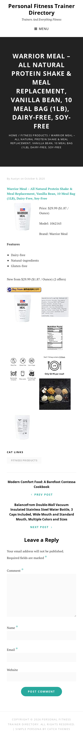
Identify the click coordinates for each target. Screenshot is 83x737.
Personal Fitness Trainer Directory (41, 9)
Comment (15, 570)
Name (12, 628)
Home (13, 135)
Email (12, 650)
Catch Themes (58, 729)
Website (12, 670)
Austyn (15, 178)
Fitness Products (34, 135)
